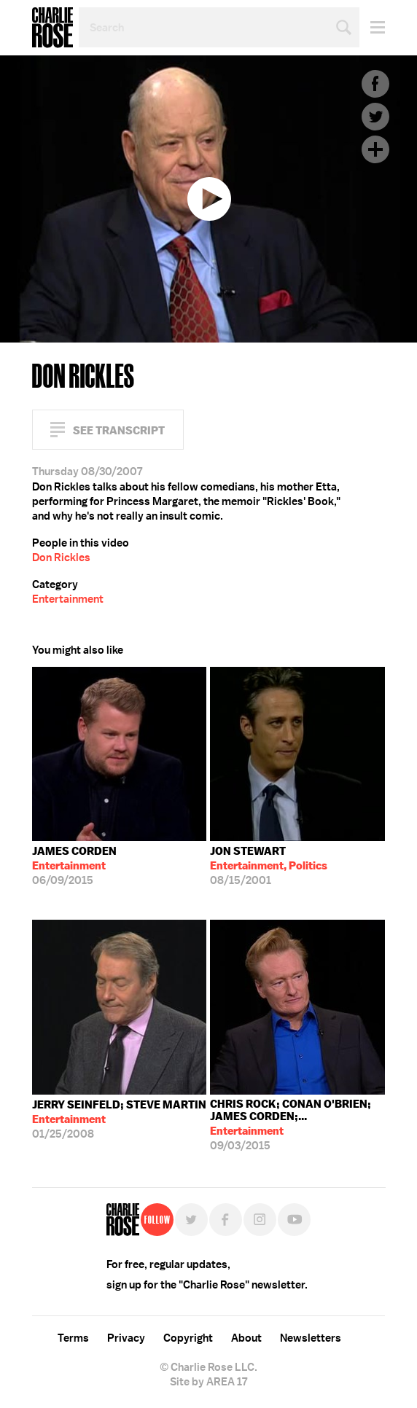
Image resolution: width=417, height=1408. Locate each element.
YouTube (294, 1219)
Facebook (375, 84)
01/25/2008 (119, 1119)
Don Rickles (61, 557)
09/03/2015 (297, 1125)
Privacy (126, 1338)
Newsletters (310, 1338)
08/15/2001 (268, 866)
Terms (73, 1338)
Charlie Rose (52, 27)
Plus (375, 149)
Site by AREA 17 (208, 1381)
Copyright (188, 1338)
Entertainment (68, 599)
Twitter (375, 116)
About (246, 1338)
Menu (372, 27)
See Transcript (119, 430)
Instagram (259, 1219)
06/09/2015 (74, 866)
